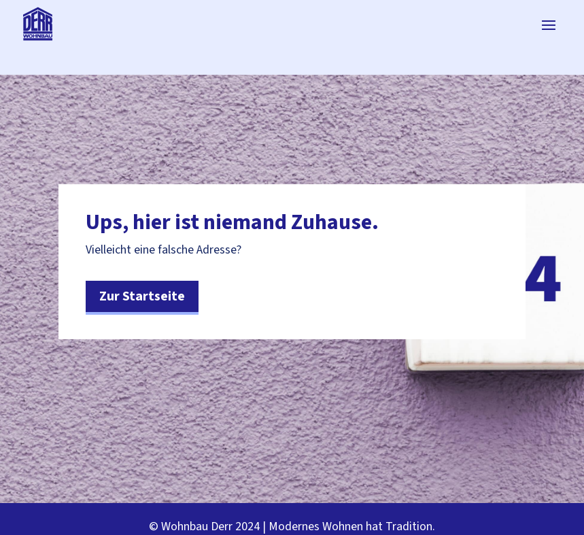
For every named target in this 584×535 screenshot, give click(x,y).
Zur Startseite (142, 296)
